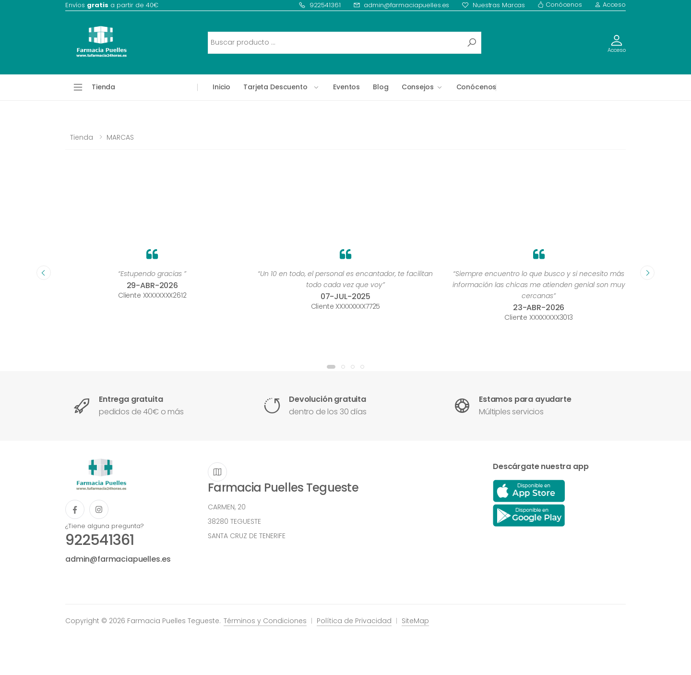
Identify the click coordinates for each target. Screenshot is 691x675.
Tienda (81, 137)
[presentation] (43, 272)
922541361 (319, 5)
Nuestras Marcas (493, 5)
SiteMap (415, 621)
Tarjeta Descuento (275, 87)
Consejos (418, 87)
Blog (380, 87)
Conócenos (559, 4)
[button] (331, 366)
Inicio (221, 87)
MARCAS (120, 137)
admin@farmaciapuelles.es (401, 5)
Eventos (346, 87)
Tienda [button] (103, 87)
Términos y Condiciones (265, 621)
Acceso (610, 4)
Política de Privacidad (354, 621)
